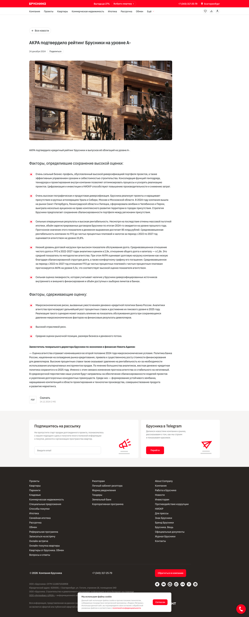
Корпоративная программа (107, 504)
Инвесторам (162, 499)
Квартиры (62, 11)
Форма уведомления (104, 490)
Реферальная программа (43, 531)
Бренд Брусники (164, 522)
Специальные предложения (45, 504)
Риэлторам (98, 481)
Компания (34, 11)
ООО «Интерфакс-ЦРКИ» (42, 595)
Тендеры (97, 494)
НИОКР (159, 508)
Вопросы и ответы (39, 554)
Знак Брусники (163, 517)
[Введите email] (67, 450)
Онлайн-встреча (38, 541)
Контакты (160, 541)
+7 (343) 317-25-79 (187, 3)
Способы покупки (39, 508)
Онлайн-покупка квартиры (44, 545)
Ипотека (112, 11)
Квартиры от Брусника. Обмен (46, 550)
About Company (164, 481)
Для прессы (161, 513)
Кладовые (35, 494)
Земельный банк (101, 499)
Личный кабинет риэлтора (107, 485)
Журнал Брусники (165, 536)
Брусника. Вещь (164, 527)
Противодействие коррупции (172, 504)
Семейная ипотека (40, 517)
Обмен (139, 11)
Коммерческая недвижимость (88, 11)
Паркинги (34, 490)
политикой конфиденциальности (127, 608)
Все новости (40, 30)
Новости (160, 494)
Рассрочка (126, 11)
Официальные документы (170, 531)
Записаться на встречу (42, 536)
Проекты (48, 11)
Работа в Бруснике (165, 490)
